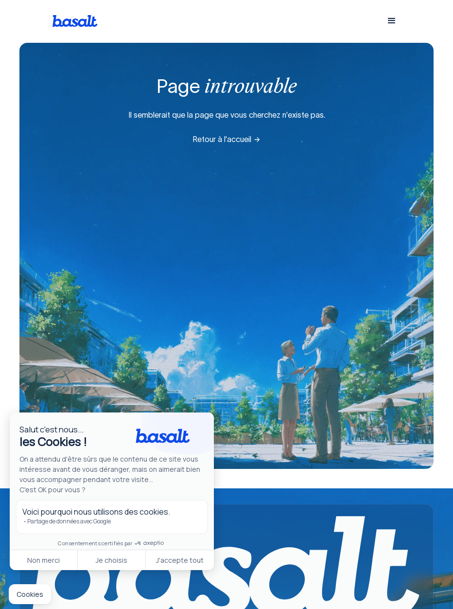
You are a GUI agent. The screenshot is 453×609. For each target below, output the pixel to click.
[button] (391, 21)
